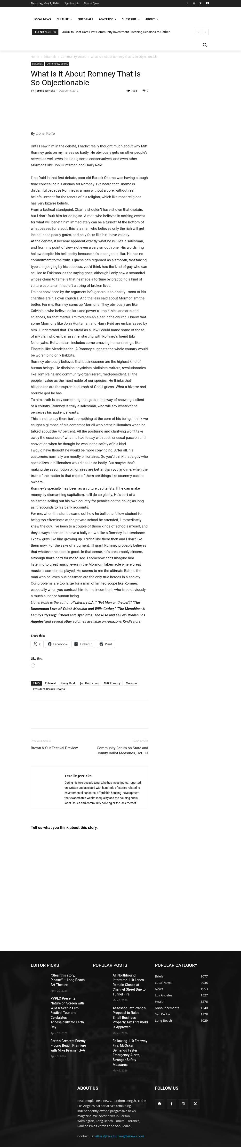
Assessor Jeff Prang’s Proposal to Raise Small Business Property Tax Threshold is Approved (127, 1006)
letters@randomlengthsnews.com (119, 1109)
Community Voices (73, 57)
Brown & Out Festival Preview (54, 748)
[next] (206, 32)
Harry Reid (68, 683)
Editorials (50, 57)
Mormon (131, 683)
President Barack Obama (49, 689)
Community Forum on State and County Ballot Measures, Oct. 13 (122, 750)
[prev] (198, 32)
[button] (204, 45)
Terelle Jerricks (45, 90)
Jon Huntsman (89, 683)
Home (35, 57)
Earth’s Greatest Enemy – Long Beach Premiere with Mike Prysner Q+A (67, 1025)
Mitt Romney (112, 683)
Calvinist (50, 683)
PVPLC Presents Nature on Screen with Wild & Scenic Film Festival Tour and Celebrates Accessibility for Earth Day (67, 1000)
